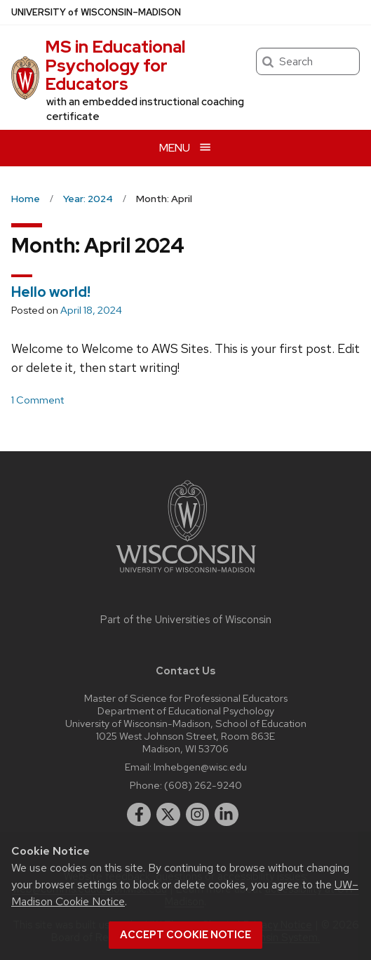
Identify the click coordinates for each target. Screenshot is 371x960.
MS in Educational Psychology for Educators (115, 65)
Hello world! (50, 292)
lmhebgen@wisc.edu (200, 766)
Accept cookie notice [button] (185, 935)
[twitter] (168, 815)
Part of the (185, 620)
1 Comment (37, 400)
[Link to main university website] (186, 575)
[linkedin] (226, 815)
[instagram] (198, 815)
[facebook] (139, 815)
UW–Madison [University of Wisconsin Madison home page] (96, 12)
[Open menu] (185, 148)
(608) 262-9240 (203, 785)
